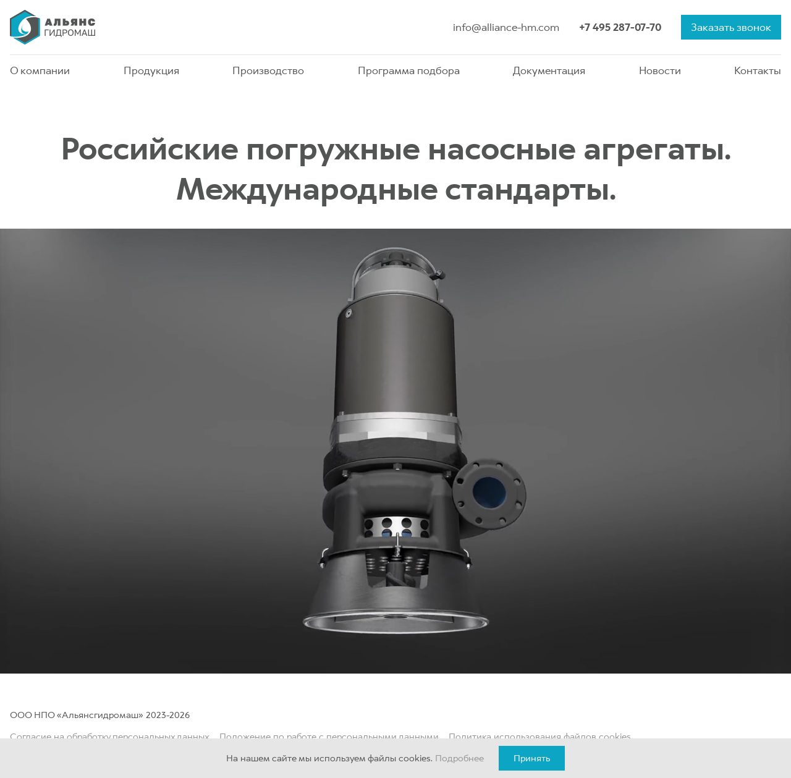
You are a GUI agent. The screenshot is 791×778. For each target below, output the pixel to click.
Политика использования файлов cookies (540, 736)
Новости (660, 70)
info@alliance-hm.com (506, 27)
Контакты (757, 70)
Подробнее (459, 758)
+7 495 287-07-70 (620, 27)
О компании (40, 70)
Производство (268, 70)
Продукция (151, 70)
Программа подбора (409, 70)
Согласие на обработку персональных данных (109, 736)
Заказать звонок (731, 27)
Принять (532, 758)
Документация (549, 70)
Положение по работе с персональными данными (329, 736)
